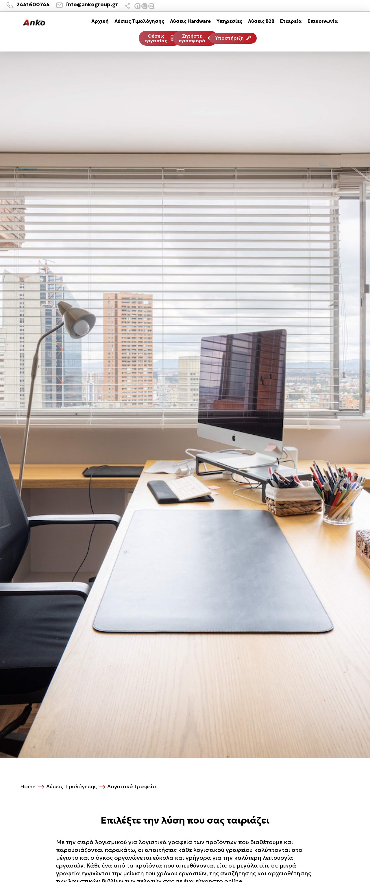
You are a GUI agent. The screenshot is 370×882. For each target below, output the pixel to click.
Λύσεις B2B (261, 21)
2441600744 (33, 4)
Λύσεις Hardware (190, 21)
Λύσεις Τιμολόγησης (139, 21)
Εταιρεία (291, 21)
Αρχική (100, 21)
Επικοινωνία (323, 21)
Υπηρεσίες (229, 21)
